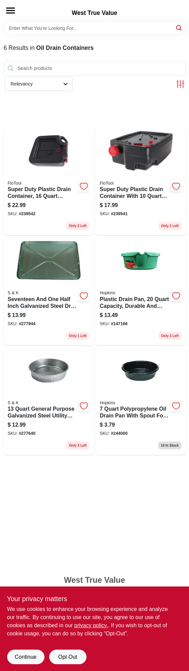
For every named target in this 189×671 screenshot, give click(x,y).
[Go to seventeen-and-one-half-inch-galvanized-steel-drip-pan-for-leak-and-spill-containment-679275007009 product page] (49, 291)
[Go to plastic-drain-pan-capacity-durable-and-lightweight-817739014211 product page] (141, 291)
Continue (25, 657)
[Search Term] (95, 28)
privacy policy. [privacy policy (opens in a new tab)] (91, 625)
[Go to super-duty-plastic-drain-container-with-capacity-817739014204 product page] (141, 182)
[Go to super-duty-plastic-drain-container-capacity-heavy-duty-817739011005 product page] (49, 182)
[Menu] (10, 10)
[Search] (179, 27)
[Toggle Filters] (180, 84)
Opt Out (67, 657)
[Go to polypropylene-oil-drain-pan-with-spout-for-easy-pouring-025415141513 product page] (141, 401)
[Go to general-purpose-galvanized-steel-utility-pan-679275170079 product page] (49, 401)
